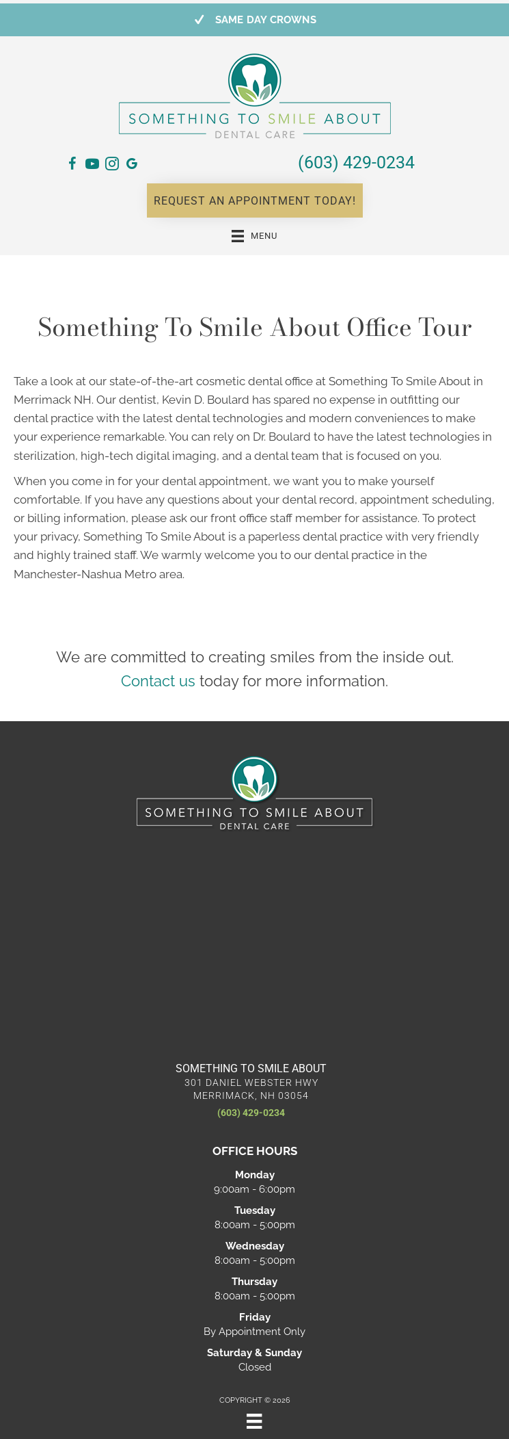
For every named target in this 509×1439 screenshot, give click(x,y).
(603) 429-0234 (356, 162)
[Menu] (254, 1421)
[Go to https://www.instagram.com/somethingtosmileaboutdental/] (112, 166)
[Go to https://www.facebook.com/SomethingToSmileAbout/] (72, 166)
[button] (255, 200)
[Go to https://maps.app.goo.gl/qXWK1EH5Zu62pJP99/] (132, 166)
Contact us (158, 681)
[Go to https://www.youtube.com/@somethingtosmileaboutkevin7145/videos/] (92, 166)
